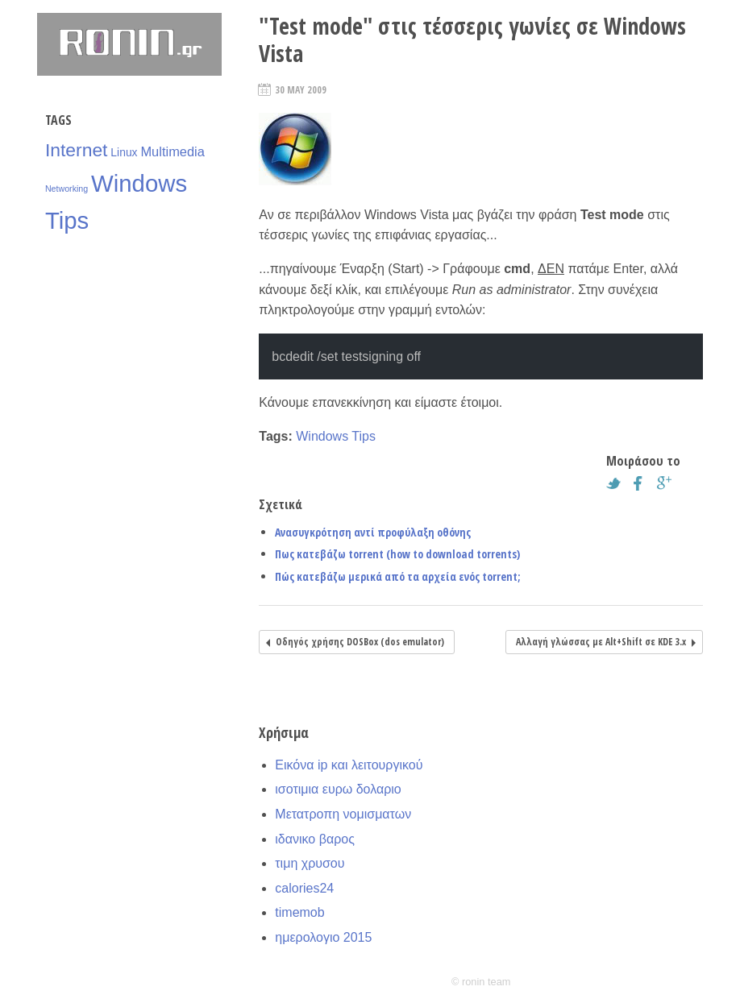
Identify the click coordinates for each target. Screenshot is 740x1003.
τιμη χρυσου (309, 863)
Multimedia (172, 151)
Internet (76, 149)
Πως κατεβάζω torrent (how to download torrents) (397, 554)
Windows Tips (336, 436)
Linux (123, 152)
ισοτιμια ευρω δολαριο (338, 789)
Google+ (668, 483)
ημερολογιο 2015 (323, 937)
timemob (299, 912)
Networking (66, 188)
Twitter (617, 483)
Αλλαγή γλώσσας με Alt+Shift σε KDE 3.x (601, 642)
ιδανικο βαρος (315, 839)
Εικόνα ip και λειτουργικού (348, 765)
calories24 (304, 888)
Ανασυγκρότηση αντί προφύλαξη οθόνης (373, 532)
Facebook (642, 483)
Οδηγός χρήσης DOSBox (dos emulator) (360, 642)
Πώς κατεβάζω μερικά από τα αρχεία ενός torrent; (398, 576)
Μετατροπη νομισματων (343, 814)
